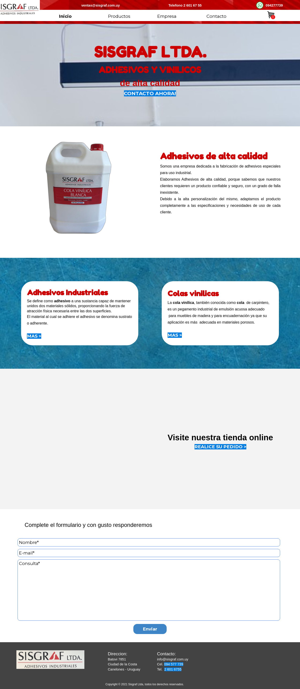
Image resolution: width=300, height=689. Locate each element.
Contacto (216, 16)
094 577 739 (173, 664)
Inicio (65, 16)
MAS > (34, 336)
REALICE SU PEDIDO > (220, 446)
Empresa (166, 16)
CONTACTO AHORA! (150, 94)
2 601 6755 (172, 669)
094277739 (274, 5)
